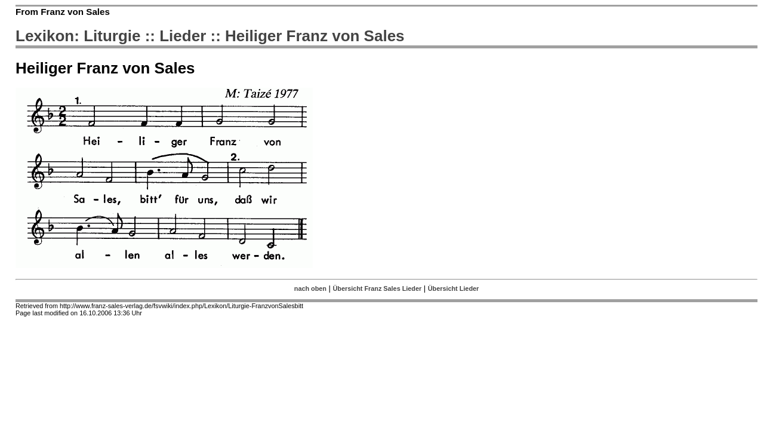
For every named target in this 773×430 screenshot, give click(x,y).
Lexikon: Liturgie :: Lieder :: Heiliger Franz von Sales (210, 36)
